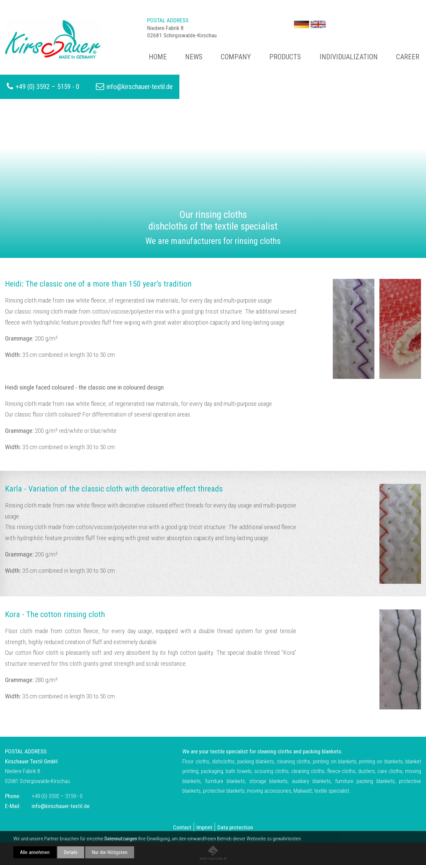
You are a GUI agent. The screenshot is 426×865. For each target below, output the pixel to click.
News (193, 57)
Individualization (349, 57)
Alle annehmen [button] (35, 852)
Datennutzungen (121, 839)
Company (236, 57)
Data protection (235, 827)
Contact (182, 827)
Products (285, 57)
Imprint (204, 827)
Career (407, 57)
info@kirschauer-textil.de (139, 87)
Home (158, 57)
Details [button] (71, 852)
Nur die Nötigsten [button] (109, 852)
